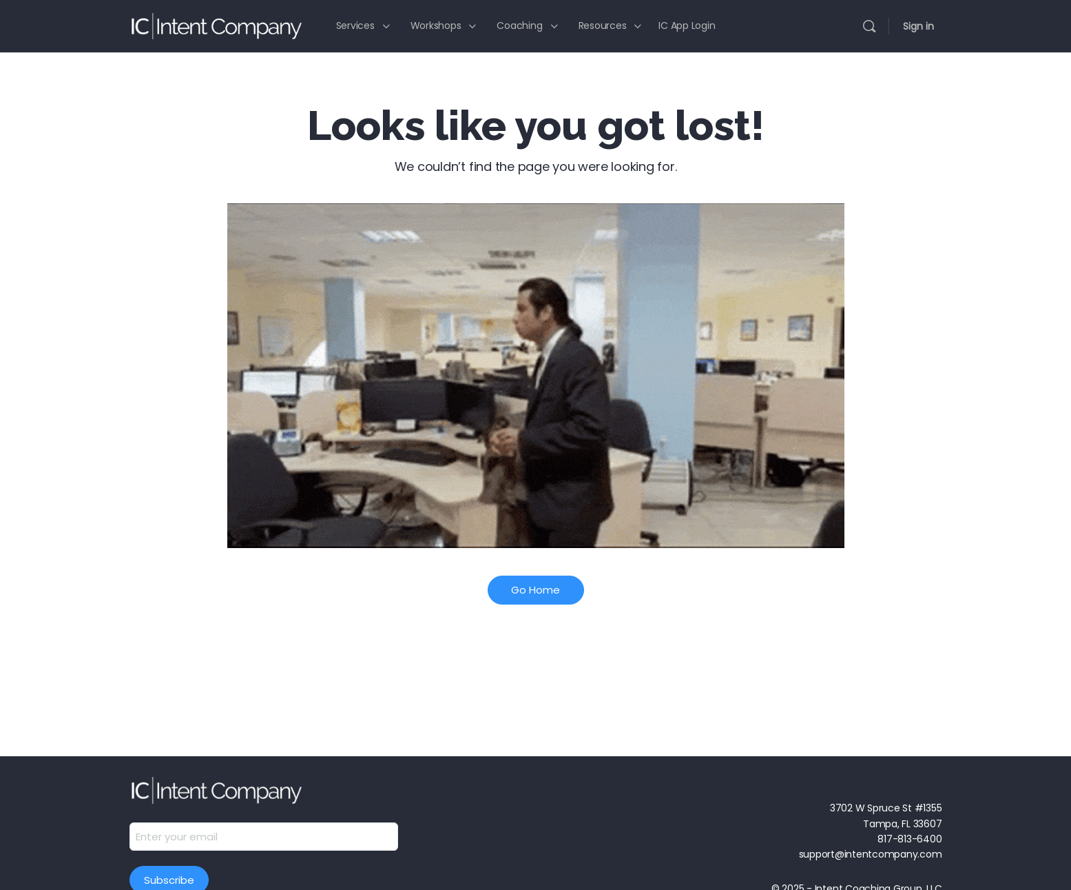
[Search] (869, 26)
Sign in (918, 26)
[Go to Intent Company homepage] (215, 24)
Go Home (535, 590)
